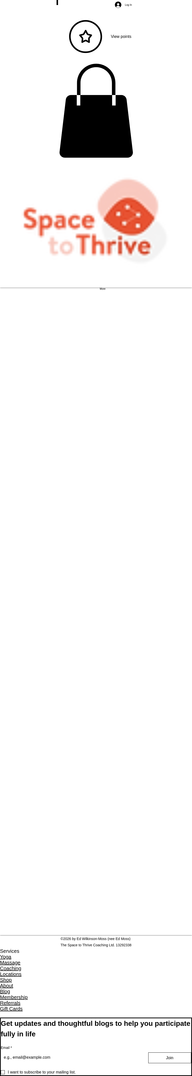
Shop (6, 980)
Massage (10, 962)
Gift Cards (11, 1009)
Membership (14, 997)
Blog (5, 991)
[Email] (70, 1057)
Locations (11, 974)
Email (6, 1047)
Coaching (10, 968)
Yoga (5, 957)
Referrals (10, 1003)
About (6, 985)
